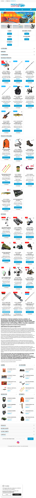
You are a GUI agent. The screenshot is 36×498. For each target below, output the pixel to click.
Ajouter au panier (6, 80)
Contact (2, 1)
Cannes (9, 30)
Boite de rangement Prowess (18, 200)
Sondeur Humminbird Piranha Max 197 (12, 398)
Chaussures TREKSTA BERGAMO (30, 150)
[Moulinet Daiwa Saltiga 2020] (30, 217)
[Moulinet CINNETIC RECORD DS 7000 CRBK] (6, 63)
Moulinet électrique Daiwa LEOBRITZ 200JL (18, 254)
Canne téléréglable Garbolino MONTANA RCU (29, 73)
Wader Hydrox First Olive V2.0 (30, 404)
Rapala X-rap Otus (29, 175)
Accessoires (26, 36)
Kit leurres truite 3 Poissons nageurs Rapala (12, 369)
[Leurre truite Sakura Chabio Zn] (6, 111)
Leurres (10, 36)
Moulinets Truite (26, 30)
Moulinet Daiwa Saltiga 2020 (30, 229)
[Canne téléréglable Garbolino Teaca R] (6, 86)
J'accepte (17, 494)
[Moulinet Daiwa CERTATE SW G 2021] (18, 267)
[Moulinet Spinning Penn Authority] (30, 267)
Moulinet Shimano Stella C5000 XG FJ (18, 151)
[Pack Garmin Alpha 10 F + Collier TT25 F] (6, 267)
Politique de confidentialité (8, 492)
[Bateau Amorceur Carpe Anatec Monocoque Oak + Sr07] (6, 242)
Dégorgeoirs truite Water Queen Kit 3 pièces (6, 175)
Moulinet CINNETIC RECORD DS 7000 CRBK (6, 73)
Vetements (9, 41)
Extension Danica (29, 375)
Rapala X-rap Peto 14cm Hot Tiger (6, 201)
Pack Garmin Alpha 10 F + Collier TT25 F (6, 278)
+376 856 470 (13, 1)
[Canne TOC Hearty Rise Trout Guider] (6, 292)
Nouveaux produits (6, 58)
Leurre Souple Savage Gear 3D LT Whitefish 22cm (18, 123)
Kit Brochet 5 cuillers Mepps (12, 381)
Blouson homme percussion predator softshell (30, 398)
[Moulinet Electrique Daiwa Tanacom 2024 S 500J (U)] (30, 242)
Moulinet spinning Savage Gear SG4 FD (29, 98)
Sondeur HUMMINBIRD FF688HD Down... (12, 410)
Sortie (7, 494)
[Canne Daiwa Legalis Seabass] (18, 61)
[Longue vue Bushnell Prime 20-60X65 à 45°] (18, 292)
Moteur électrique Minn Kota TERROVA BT (6, 228)
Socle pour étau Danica (30, 369)
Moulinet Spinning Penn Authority (29, 279)
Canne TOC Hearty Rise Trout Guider (6, 304)
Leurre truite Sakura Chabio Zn (6, 123)
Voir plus (10, 33)
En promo (3, 214)
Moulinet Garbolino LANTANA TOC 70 (18, 98)
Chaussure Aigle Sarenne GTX (30, 410)
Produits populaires (6, 136)
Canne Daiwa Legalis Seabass (18, 73)
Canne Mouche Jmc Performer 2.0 (29, 304)
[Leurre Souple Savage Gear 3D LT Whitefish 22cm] (18, 111)
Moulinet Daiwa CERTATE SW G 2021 (18, 279)
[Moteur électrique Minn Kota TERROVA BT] (6, 217)
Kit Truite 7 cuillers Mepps (12, 375)
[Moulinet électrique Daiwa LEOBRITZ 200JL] (18, 242)
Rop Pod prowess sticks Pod (30, 381)
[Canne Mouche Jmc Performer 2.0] (30, 293)
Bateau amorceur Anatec (12, 417)
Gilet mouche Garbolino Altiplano (30, 417)
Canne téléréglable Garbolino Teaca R (6, 98)
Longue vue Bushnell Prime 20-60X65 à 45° (18, 304)
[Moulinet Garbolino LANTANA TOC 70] (18, 86)
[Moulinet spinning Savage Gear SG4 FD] (30, 86)
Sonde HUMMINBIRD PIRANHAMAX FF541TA (12, 404)
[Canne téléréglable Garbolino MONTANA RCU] (30, 61)
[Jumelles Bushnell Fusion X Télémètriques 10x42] (18, 217)
